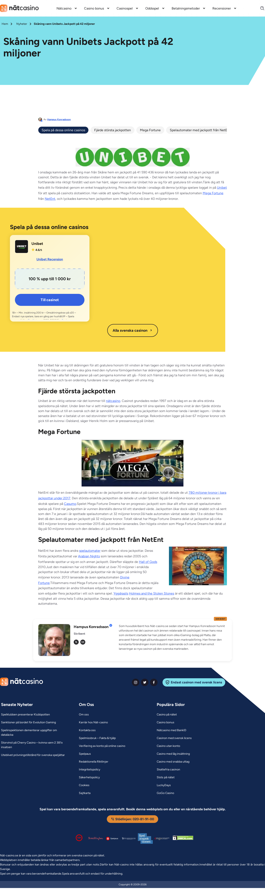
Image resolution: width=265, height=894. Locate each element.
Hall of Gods (148, 562)
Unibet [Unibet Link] (37, 243)
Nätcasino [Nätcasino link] (64, 8)
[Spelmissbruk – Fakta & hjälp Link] (97, 738)
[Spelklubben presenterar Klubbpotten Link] (25, 714)
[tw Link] (76, 642)
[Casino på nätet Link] (167, 714)
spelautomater (89, 551)
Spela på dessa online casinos (63, 130)
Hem (5, 24)
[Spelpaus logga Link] (112, 838)
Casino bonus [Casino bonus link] (94, 8)
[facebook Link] (154, 682)
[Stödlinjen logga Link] (95, 838)
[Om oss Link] (84, 714)
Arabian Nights (89, 556)
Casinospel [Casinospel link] (125, 8)
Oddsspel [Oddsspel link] (152, 8)
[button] (173, 637)
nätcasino (113, 401)
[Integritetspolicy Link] (89, 769)
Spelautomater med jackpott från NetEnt (200, 130)
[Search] (260, 8)
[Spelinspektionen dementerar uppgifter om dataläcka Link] (35, 732)
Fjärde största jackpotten (112, 130)
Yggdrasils (120, 593)
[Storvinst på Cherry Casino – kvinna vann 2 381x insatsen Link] (35, 745)
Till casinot (50, 300)
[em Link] (82, 642)
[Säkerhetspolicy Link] (89, 777)
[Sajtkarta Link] (84, 793)
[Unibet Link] (21, 246)
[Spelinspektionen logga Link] (145, 838)
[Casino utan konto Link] (168, 746)
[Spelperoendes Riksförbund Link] (128, 838)
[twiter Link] (144, 682)
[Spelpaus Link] (85, 754)
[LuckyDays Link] (164, 785)
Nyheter (21, 24)
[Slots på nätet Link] (166, 777)
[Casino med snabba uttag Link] (173, 761)
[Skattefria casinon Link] (168, 769)
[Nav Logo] (19, 8)
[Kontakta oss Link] (87, 730)
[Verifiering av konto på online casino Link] (102, 746)
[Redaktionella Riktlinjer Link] (93, 761)
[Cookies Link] (84, 785)
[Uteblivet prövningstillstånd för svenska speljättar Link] (33, 755)
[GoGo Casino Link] (165, 793)
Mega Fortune (150, 130)
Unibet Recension (49, 259)
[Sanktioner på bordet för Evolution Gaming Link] (28, 722)
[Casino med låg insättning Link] (173, 754)
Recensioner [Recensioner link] (221, 8)
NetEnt (50, 199)
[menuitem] (67, 8)
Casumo (70, 504)
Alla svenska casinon (133, 330)
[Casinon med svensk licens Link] (174, 738)
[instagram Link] (135, 682)
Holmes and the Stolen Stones (151, 593)
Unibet (222, 188)
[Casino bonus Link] (165, 722)
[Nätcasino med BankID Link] (171, 730)
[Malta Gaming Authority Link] (161, 838)
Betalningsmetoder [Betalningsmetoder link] (186, 8)
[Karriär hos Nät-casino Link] (93, 722)
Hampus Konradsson (59, 119)
